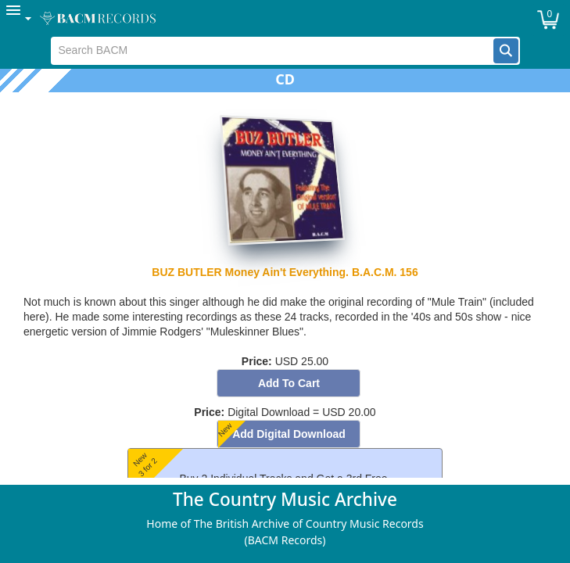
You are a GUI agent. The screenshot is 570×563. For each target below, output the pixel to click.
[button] (505, 50)
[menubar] (285, 18)
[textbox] (272, 51)
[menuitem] (19, 18)
